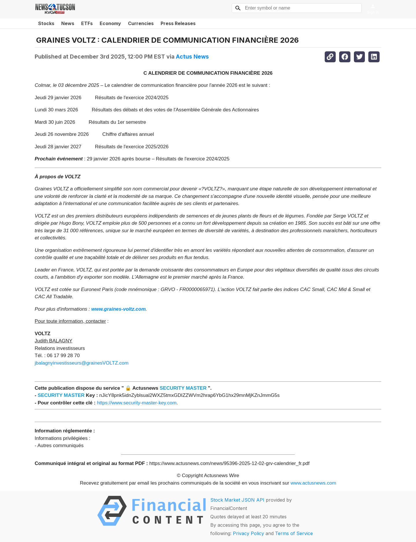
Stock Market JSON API (237, 500)
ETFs (87, 23)
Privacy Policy (248, 533)
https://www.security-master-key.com (137, 403)
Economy (110, 23)
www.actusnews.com (313, 483)
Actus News (192, 56)
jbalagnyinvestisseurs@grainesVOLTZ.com (82, 363)
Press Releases (178, 23)
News (67, 23)
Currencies (141, 23)
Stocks (46, 23)
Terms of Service (294, 533)
